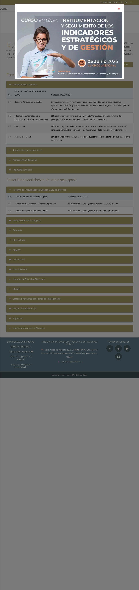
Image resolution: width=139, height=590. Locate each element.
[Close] (119, 9)
